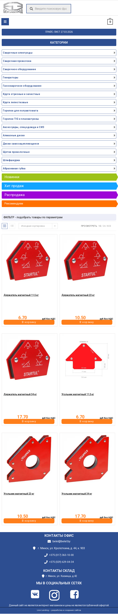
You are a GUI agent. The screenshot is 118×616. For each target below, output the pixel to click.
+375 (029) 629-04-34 (61, 562)
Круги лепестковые (15, 102)
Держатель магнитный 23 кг (78, 295)
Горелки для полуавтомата (20, 110)
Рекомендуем (13, 203)
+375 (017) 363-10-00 (61, 555)
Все (109, 226)
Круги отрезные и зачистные (21, 94)
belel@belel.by (61, 541)
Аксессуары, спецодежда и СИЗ (23, 127)
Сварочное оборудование (19, 69)
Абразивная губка (14, 168)
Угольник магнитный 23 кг (19, 493)
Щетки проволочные (16, 152)
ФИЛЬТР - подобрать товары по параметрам (33, 217)
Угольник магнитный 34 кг (76, 493)
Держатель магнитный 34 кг (20, 394)
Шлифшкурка (11, 160)
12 (100, 226)
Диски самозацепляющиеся (21, 143)
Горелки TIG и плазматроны (21, 118)
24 (104, 226)
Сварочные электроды (17, 52)
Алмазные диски (14, 135)
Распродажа (14, 195)
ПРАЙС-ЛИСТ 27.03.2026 (59, 31)
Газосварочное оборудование (22, 85)
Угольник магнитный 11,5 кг (77, 394)
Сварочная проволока (17, 61)
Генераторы (10, 77)
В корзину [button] (29, 322)
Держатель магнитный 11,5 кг (21, 295)
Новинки (11, 177)
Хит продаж (14, 186)
